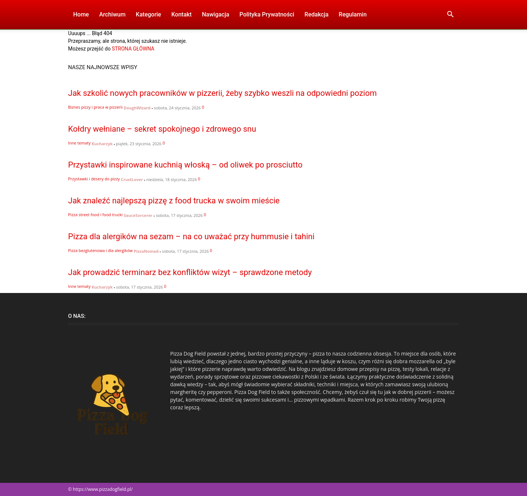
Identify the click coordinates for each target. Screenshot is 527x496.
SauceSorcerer (138, 215)
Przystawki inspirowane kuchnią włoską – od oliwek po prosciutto (185, 164)
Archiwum (112, 14)
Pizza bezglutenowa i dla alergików (100, 250)
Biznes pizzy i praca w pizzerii (95, 107)
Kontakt (181, 14)
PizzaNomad (146, 251)
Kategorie (148, 14)
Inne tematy (79, 143)
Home (81, 14)
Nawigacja (215, 14)
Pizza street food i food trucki (95, 214)
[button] (450, 15)
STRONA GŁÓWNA (133, 49)
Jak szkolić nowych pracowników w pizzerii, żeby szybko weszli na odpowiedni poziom (222, 93)
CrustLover (132, 179)
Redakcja (316, 14)
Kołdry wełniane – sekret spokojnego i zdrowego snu (162, 129)
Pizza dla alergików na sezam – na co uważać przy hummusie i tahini (191, 236)
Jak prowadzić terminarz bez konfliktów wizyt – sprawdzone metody (190, 272)
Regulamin (353, 14)
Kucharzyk (102, 143)
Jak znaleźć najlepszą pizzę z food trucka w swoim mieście (174, 200)
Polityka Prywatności (266, 14)
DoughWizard (137, 107)
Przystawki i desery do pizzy (94, 178)
